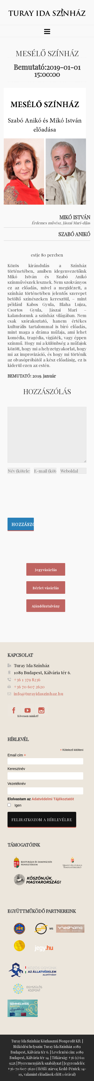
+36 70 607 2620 (29, 686)
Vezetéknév (17, 784)
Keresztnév (16, 769)
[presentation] (28, 494)
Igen (18, 805)
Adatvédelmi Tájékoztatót (53, 799)
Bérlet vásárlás (46, 588)
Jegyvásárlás (46, 570)
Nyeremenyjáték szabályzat (39, 1063)
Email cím (17, 755)
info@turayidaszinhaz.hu (38, 693)
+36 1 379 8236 (27, 679)
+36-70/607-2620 (21, 1068)
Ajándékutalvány (46, 606)
